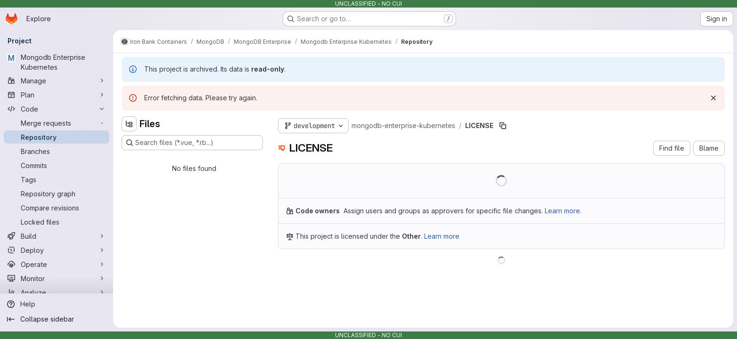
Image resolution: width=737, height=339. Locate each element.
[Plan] (56, 94)
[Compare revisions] (56, 207)
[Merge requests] (56, 122)
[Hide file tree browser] (129, 123)
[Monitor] (56, 278)
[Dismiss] (713, 98)
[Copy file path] (502, 125)
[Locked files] (56, 221)
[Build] (56, 235)
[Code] (56, 108)
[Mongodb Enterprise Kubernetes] (56, 62)
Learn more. (563, 211)
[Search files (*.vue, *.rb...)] (192, 142)
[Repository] (56, 137)
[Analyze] (56, 292)
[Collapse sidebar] (56, 319)
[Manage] (56, 80)
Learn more (441, 236)
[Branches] (56, 151)
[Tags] (56, 179)
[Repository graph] (56, 193)
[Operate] (56, 264)
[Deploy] (56, 250)
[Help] (56, 304)
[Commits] (56, 165)
